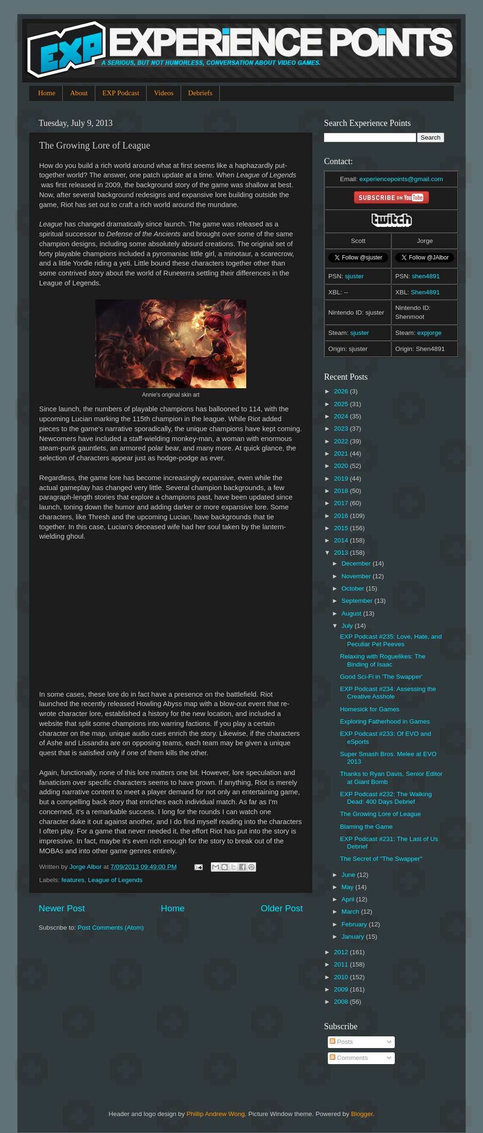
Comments (349, 1057)
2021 (342, 453)
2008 (342, 1001)
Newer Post (62, 908)
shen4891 (426, 276)
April (348, 899)
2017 (342, 503)
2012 (342, 952)
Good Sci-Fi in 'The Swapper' (381, 676)
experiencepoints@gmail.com (401, 179)
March (351, 911)
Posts (341, 1041)
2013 (342, 552)
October (353, 588)
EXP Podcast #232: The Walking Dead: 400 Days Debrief (386, 798)
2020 (342, 465)
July (348, 625)
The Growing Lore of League (380, 813)
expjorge (429, 332)
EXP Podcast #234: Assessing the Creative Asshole (388, 692)
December (357, 563)
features (72, 879)
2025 (342, 404)
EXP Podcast (120, 93)
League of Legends (115, 879)
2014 (342, 540)
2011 (342, 964)
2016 (342, 515)
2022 (342, 441)
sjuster (354, 276)
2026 (342, 391)
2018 (342, 490)
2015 (342, 528)
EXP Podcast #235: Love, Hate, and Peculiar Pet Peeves (391, 640)
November (357, 576)
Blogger (362, 1113)
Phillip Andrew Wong (215, 1113)
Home (47, 93)
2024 (342, 416)
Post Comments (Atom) (111, 927)
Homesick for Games (370, 709)
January (353, 936)
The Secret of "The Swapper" (381, 858)
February (355, 924)
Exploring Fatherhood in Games (385, 721)
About (79, 93)
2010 (342, 977)
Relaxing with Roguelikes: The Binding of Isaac (382, 660)
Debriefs (200, 93)
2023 (342, 428)
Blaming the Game (366, 826)
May (348, 887)
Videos (164, 93)
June (349, 874)
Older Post (282, 908)
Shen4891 (425, 292)
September (358, 600)
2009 (342, 989)
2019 (342, 478)
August (352, 613)
